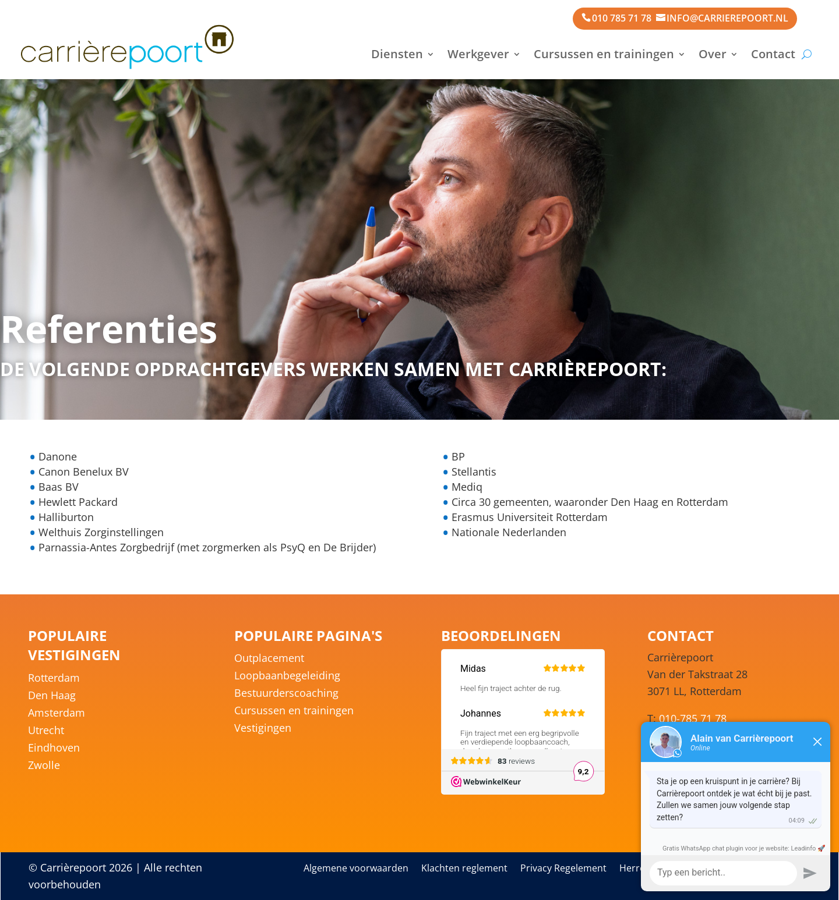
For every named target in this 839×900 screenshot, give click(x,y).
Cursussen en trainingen (604, 54)
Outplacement (269, 659)
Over (713, 54)
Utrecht (46, 731)
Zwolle (44, 766)
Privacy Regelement (563, 869)
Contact (773, 54)
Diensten (397, 54)
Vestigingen (262, 729)
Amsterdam (56, 714)
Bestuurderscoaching (286, 694)
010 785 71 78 (621, 18)
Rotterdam (54, 679)
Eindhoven (54, 748)
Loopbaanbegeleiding (287, 676)
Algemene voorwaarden (356, 869)
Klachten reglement (464, 869)
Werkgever (478, 54)
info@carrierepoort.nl (727, 18)
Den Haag (52, 696)
